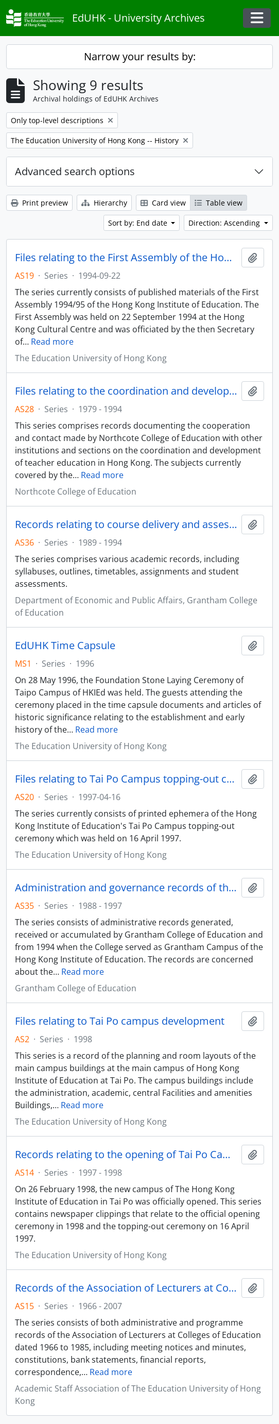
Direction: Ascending (225, 223)
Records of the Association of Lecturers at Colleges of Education (126, 1288)
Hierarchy (104, 203)
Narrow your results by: (140, 56)
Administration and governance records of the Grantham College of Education (126, 887)
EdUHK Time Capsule (65, 645)
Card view (163, 203)
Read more (52, 341)
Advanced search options (75, 171)
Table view (218, 203)
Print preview (39, 203)
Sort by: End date (138, 223)
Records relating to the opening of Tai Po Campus (126, 1154)
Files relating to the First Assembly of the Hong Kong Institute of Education (126, 257)
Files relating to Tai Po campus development (119, 1021)
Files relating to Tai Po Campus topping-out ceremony (126, 779)
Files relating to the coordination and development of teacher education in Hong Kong (126, 391)
